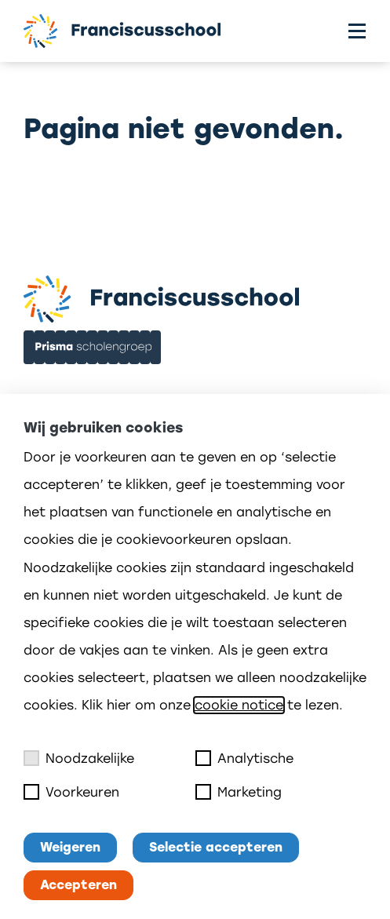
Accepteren (78, 884)
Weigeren (70, 847)
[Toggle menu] (357, 31)
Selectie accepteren (215, 847)
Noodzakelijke (79, 758)
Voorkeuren (71, 792)
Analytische (244, 758)
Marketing (238, 792)
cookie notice (239, 705)
